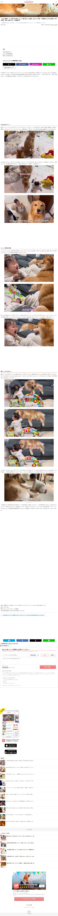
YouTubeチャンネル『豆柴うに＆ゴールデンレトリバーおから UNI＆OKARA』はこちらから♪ (24, 615)
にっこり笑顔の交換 (7, 53)
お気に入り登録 (54, 24)
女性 (45, 655)
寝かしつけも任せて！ (8, 55)
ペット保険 (32, 907)
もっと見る (29, 829)
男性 (52, 655)
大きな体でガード (7, 51)
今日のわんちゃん (27, 907)
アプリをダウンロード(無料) (29, 898)
